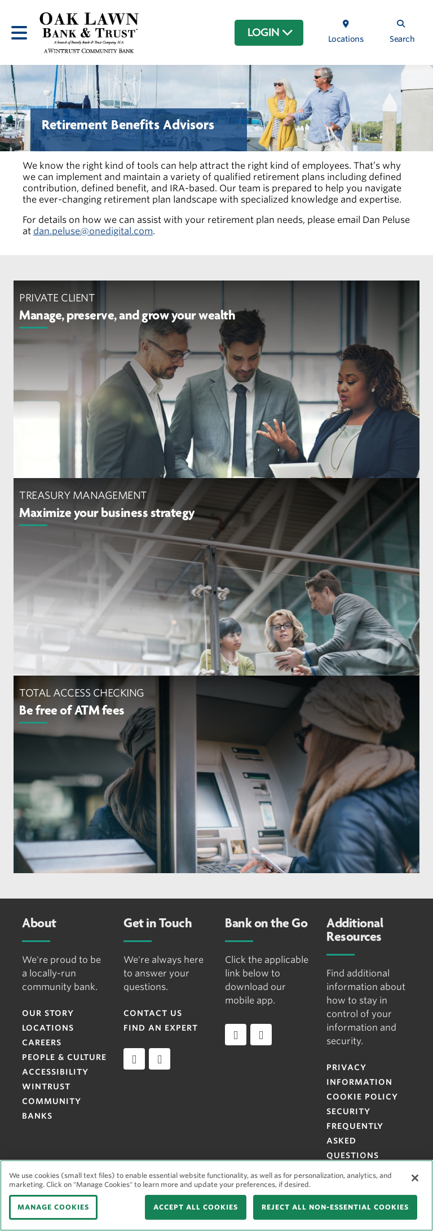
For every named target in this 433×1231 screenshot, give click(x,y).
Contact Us (152, 1013)
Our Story (48, 1013)
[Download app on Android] (261, 1034)
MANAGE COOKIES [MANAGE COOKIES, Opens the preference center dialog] (53, 1207)
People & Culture (64, 1057)
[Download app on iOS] (235, 1034)
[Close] (415, 1178)
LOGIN (270, 33)
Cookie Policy (362, 1096)
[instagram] (159, 1059)
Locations (48, 1027)
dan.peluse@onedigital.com (93, 231)
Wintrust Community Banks (51, 1101)
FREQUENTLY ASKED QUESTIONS (354, 1141)
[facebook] (134, 1059)
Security (348, 1111)
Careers (41, 1042)
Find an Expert (160, 1027)
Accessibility (55, 1071)
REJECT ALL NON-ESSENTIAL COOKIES (335, 1207)
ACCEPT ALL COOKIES (195, 1207)
